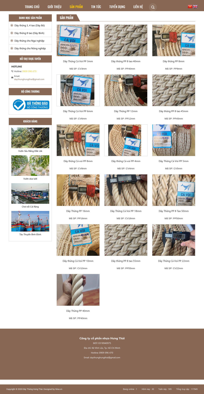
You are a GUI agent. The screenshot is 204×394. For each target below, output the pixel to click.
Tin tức (96, 6)
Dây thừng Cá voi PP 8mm (78, 161)
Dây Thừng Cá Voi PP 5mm (174, 161)
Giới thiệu (54, 6)
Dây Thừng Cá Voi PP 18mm (126, 211)
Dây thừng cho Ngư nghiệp (29, 40)
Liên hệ (138, 6)
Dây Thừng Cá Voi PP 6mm (78, 111)
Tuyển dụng (117, 6)
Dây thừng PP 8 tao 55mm (125, 260)
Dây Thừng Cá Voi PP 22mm (173, 260)
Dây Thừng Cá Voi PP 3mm (78, 61)
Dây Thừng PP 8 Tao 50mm (174, 211)
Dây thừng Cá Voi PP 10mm (78, 260)
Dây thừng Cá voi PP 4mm (125, 161)
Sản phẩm (76, 6)
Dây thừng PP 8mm (173, 61)
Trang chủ (32, 6)
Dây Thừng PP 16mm (78, 211)
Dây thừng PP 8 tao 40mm (125, 61)
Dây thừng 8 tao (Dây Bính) (29, 33)
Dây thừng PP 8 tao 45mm (173, 111)
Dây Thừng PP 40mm (78, 310)
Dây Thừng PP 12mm (126, 111)
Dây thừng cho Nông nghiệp (30, 48)
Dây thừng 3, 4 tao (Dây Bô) (30, 25)
